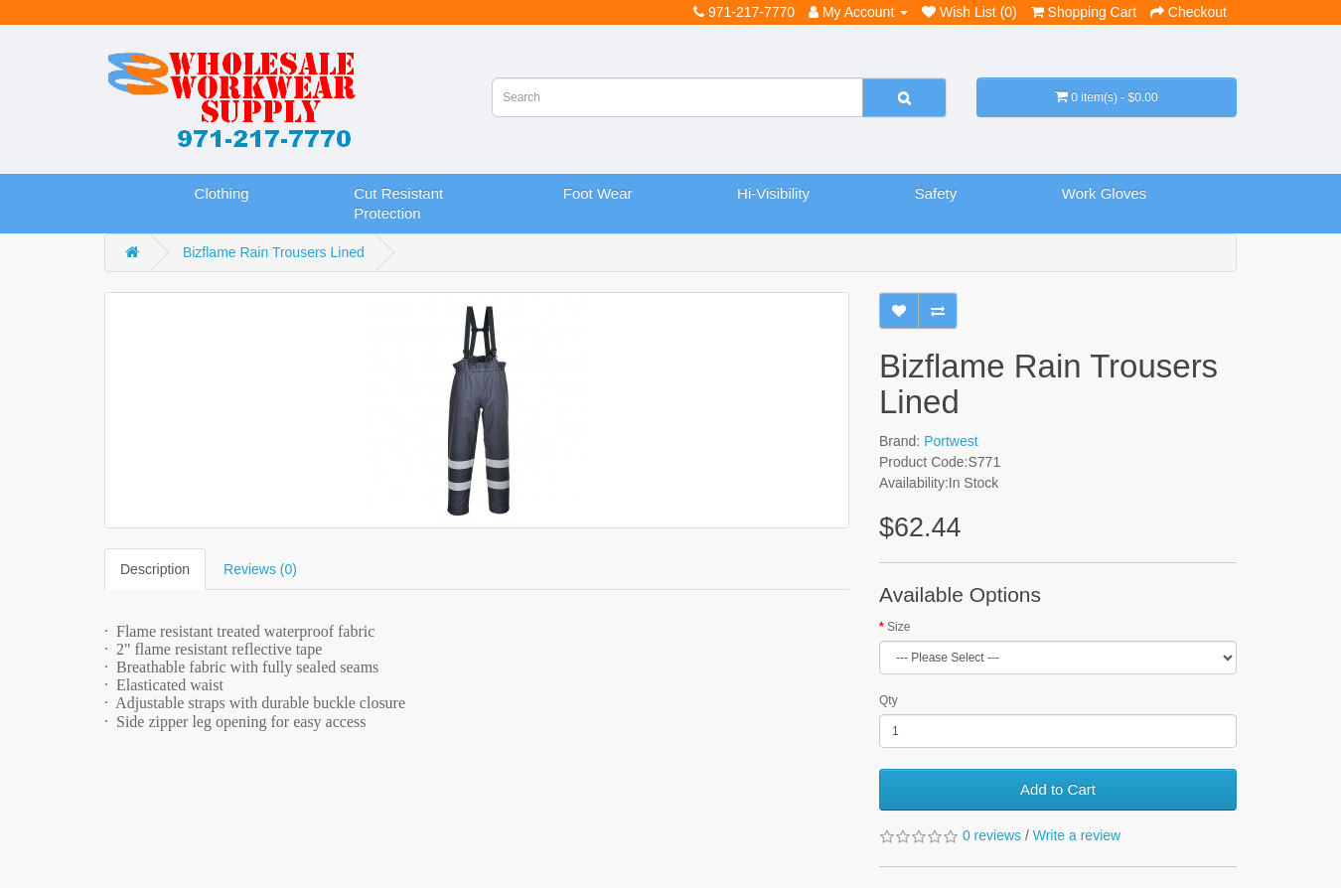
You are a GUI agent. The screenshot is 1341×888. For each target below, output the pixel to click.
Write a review (1076, 835)
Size (898, 627)
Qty (888, 700)
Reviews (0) (260, 569)
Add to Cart (1058, 789)
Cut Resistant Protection (398, 203)
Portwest (950, 441)
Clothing (222, 193)
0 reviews (992, 835)
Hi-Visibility (773, 193)
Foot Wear (598, 193)
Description (155, 569)
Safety (936, 193)
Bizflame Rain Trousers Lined (274, 252)
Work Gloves (1104, 193)
